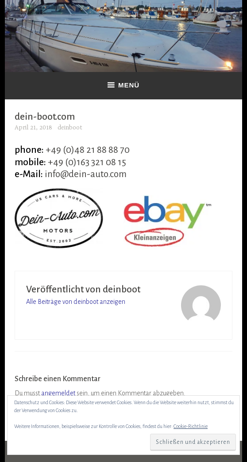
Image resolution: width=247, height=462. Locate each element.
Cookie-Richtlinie (191, 426)
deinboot (70, 127)
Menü (128, 85)
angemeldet (58, 393)
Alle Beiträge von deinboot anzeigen (75, 301)
